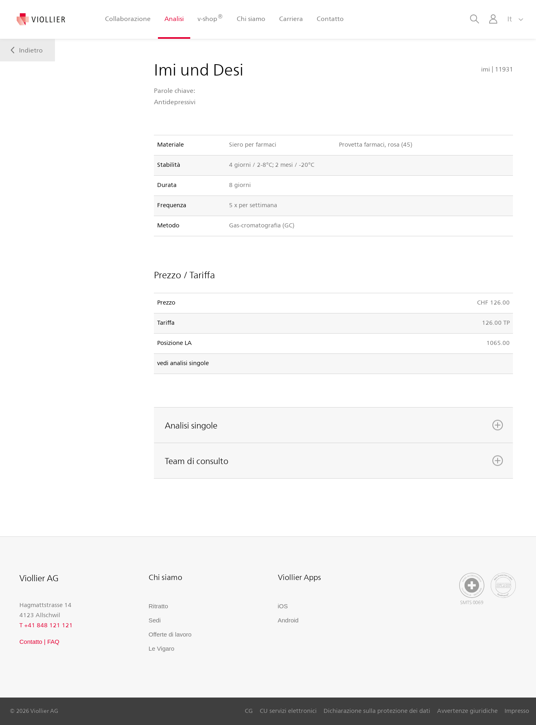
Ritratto (158, 606)
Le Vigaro (161, 648)
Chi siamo (251, 18)
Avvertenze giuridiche (467, 710)
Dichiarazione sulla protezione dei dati (377, 710)
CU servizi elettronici (288, 710)
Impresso (516, 710)
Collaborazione (128, 18)
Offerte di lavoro (170, 634)
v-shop (210, 18)
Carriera (291, 18)
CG (249, 710)
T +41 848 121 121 (46, 625)
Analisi (174, 18)
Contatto (330, 18)
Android (288, 620)
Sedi (155, 620)
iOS (283, 606)
